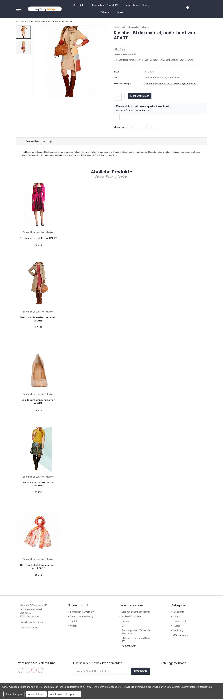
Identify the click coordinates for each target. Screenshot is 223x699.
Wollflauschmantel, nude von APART (38, 324)
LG (123, 630)
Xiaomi (125, 625)
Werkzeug (178, 634)
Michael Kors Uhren (132, 621)
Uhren (119, 12)
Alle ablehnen (36, 694)
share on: (119, 128)
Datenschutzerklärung (200, 686)
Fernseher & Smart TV (105, 5)
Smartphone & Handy (137, 5)
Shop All (79, 5)
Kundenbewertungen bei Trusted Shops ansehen (170, 83)
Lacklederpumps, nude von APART (38, 406)
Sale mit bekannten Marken (136, 616)
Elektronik (178, 616)
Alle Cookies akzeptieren (64, 694)
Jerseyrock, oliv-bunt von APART (38, 489)
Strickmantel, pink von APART (38, 241)
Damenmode (180, 625)
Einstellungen (14, 694)
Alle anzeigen (129, 650)
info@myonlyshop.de (32, 626)
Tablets (104, 12)
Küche (176, 630)
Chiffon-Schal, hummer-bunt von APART (38, 571)
